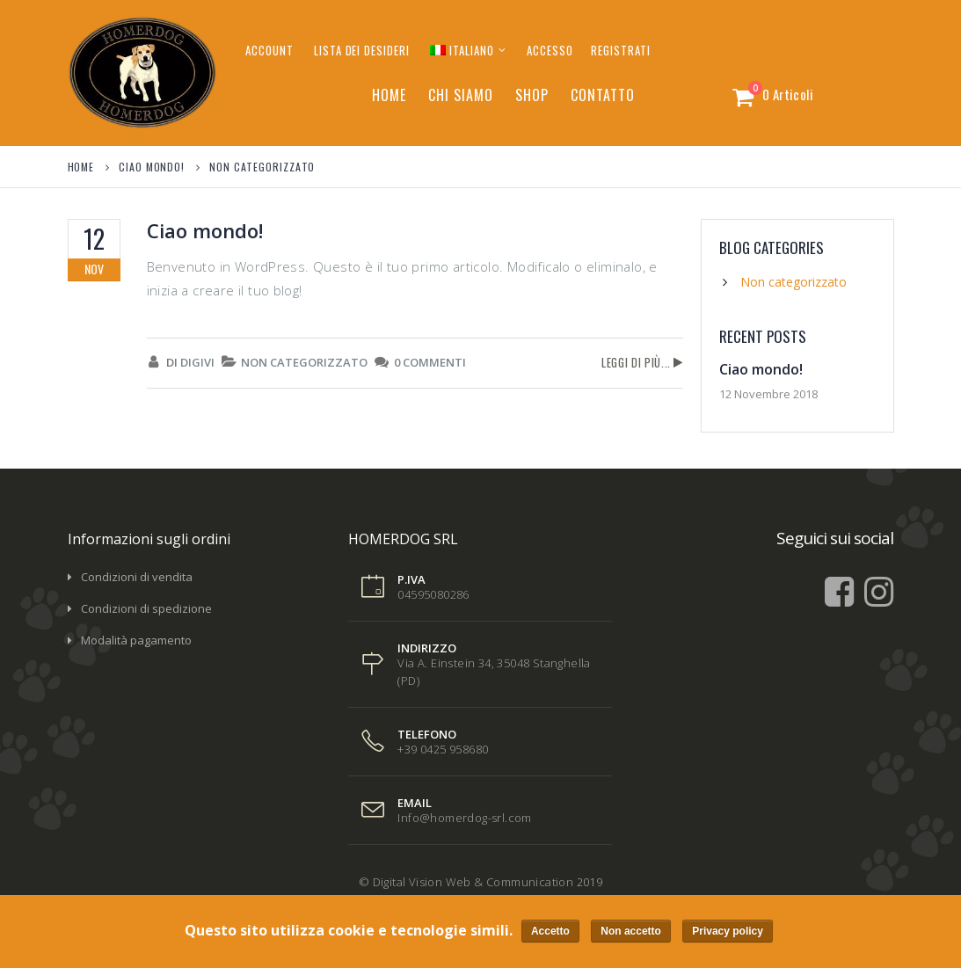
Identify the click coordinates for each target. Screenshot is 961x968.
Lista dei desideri (362, 50)
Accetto (550, 932)
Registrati (621, 50)
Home (389, 95)
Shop (532, 95)
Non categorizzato (304, 362)
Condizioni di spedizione (146, 608)
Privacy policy (728, 932)
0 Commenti (430, 362)
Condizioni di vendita (137, 577)
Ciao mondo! (205, 230)
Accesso (550, 50)
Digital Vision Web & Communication (473, 882)
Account (269, 50)
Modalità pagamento (136, 640)
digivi (197, 362)
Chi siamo (460, 95)
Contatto (603, 95)
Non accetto (631, 932)
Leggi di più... (636, 362)
